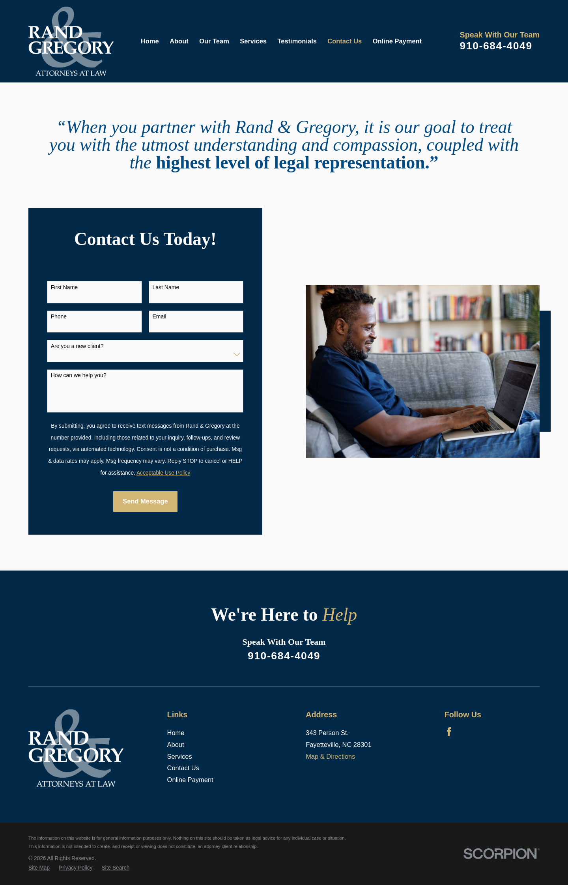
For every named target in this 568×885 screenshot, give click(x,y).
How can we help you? (78, 375)
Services (179, 756)
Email (159, 316)
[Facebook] (449, 731)
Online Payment (190, 779)
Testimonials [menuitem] (297, 41)
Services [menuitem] (253, 41)
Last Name (166, 287)
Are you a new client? (77, 346)
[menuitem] (39, 868)
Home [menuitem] (150, 41)
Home (176, 732)
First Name (64, 287)
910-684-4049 (496, 46)
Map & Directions (330, 756)
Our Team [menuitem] (214, 41)
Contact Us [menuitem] (344, 41)
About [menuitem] (179, 41)
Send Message (145, 501)
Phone (59, 316)
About (175, 744)
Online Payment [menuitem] (397, 41)
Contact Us (183, 767)
